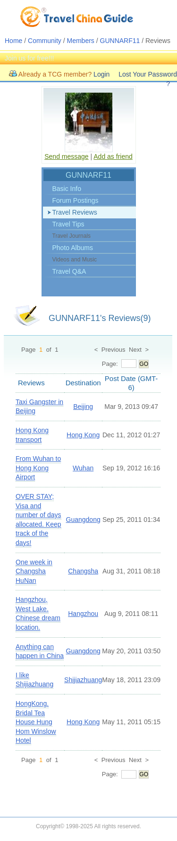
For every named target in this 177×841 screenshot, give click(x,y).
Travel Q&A (69, 271)
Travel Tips (68, 224)
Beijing (83, 406)
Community (44, 40)
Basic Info (66, 188)
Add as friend (113, 156)
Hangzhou (83, 613)
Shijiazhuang (83, 680)
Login (101, 74)
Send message (66, 156)
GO (143, 364)
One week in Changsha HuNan (34, 571)
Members (80, 40)
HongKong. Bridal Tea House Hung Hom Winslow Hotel (36, 722)
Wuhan (83, 468)
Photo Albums (72, 247)
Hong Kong (83, 435)
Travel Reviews (74, 212)
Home (13, 40)
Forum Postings (75, 200)
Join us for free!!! (29, 58)
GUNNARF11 (120, 40)
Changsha (83, 571)
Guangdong (83, 519)
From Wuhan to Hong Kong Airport (38, 468)
